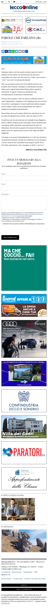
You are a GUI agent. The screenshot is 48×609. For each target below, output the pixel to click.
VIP (9, 575)
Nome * (4, 174)
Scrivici (24, 585)
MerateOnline (17, 572)
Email (3, 184)
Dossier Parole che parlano (11, 42)
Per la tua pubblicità (24, 589)
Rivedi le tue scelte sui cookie (35, 579)
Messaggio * (5, 194)
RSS (35, 572)
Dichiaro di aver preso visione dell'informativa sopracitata (23, 224)
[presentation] (15, 230)
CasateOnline (28, 572)
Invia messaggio (10, 237)
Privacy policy (6, 579)
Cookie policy (18, 579)
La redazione (6, 572)
